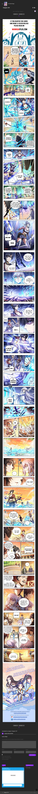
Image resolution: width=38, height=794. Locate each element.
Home (13, 11)
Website (27, 751)
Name (3, 751)
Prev (17, 16)
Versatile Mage (11, 3)
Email (15, 751)
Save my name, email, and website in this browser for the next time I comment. (6, 760)
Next (21, 16)
